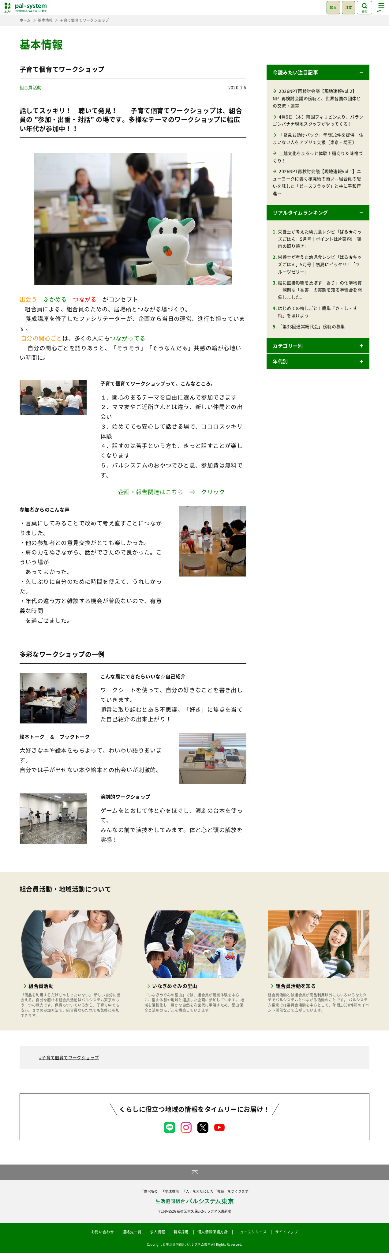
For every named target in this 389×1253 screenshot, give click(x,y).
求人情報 (157, 1232)
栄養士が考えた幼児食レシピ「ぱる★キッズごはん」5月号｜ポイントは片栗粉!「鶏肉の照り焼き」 (320, 238)
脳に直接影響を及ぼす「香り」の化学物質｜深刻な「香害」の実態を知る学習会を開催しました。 (320, 289)
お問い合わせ (102, 1232)
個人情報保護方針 (212, 1232)
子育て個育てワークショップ (70, 1057)
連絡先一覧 (131, 1232)
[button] (318, 72)
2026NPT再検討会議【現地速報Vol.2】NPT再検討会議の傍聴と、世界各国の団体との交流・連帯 (317, 98)
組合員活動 (31, 87)
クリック (213, 491)
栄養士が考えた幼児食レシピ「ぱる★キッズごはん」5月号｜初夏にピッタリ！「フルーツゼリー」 (320, 264)
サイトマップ (286, 1232)
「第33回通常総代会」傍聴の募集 (311, 326)
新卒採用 (181, 1232)
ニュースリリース (251, 1232)
